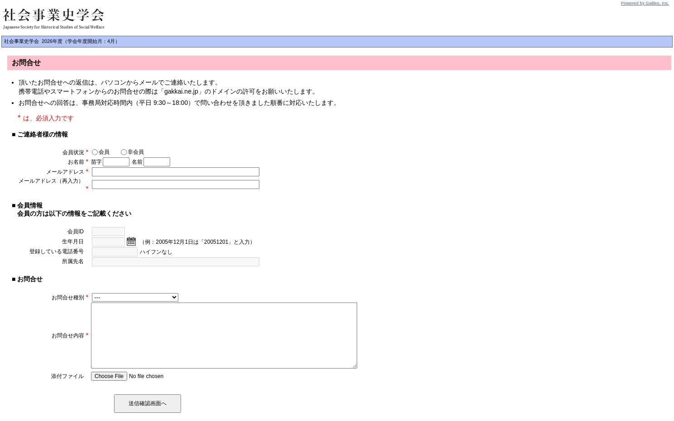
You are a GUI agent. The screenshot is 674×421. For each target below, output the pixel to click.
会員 (101, 152)
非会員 (132, 152)
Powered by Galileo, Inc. (645, 2)
